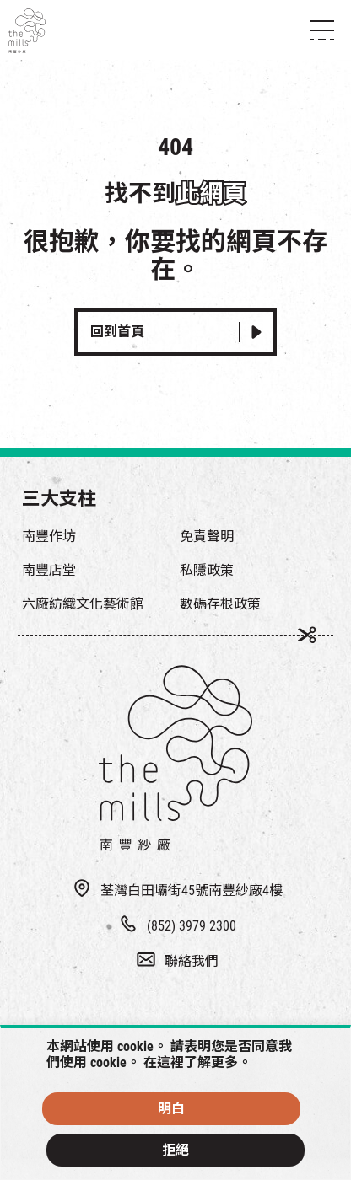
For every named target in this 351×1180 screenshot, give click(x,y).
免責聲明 (207, 536)
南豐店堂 (49, 570)
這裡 (170, 1062)
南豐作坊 (49, 536)
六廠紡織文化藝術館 (82, 604)
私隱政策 (207, 570)
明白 (171, 1109)
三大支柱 (59, 498)
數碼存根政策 (220, 604)
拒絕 (175, 1150)
